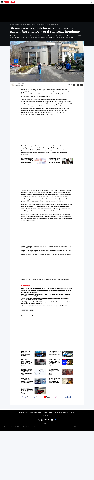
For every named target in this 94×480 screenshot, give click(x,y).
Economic (30, 2)
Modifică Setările (47, 415)
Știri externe (45, 2)
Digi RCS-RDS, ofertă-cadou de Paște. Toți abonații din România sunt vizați (54, 361)
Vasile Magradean (19, 85)
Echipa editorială (23, 412)
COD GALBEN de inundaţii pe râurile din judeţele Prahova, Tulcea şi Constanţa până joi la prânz (48, 279)
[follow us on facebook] (67, 397)
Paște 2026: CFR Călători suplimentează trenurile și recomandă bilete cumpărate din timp (26, 353)
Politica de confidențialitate (61, 412)
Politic (37, 2)
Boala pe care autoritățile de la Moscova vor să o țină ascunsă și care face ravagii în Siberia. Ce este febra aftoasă (27, 380)
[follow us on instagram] (57, 397)
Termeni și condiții (47, 412)
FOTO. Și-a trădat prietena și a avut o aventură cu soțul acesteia (53, 371)
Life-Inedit (59, 2)
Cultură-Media (68, 2)
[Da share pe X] (78, 85)
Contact (73, 412)
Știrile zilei (22, 2)
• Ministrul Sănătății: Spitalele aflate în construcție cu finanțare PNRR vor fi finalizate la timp (46, 288)
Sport (76, 2)
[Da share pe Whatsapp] (81, 85)
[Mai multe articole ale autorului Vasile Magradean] (12, 84)
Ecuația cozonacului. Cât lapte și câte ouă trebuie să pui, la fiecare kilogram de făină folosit (54, 380)
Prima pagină (13, 24)
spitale (31, 310)
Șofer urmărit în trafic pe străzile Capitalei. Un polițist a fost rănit (54, 353)
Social (52, 2)
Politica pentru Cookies (35, 412)
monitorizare (25, 310)
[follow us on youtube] (47, 397)
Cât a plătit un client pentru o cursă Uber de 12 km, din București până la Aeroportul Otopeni (26, 371)
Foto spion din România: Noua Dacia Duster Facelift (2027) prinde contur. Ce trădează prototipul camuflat (27, 390)
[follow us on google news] (26, 397)
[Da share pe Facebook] (74, 85)
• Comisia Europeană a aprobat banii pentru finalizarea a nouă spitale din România (44, 305)
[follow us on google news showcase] (37, 397)
